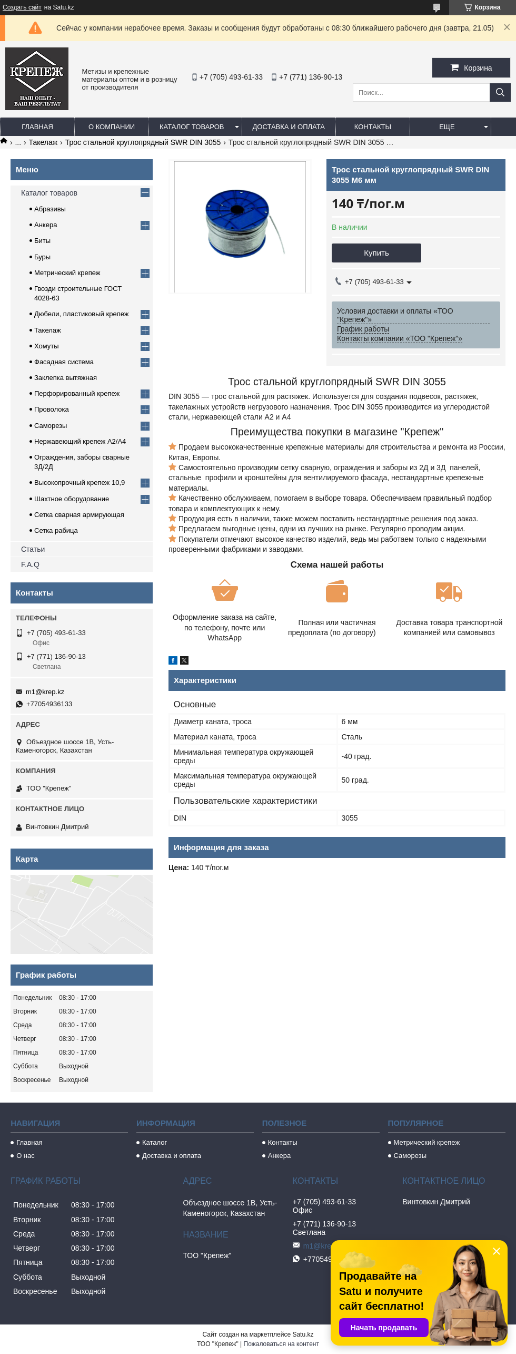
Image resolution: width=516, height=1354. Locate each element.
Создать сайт (22, 7)
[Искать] (500, 92)
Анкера (45, 225)
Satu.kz (302, 1334)
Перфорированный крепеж (77, 393)
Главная (37, 127)
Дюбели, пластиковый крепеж (81, 314)
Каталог (154, 1142)
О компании (111, 127)
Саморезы (50, 426)
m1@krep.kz (45, 692)
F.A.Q (30, 564)
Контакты (372, 127)
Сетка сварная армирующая (79, 515)
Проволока (51, 409)
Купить (376, 252)
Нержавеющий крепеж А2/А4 (80, 441)
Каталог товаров (192, 127)
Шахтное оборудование (71, 499)
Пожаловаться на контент (281, 1344)
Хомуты (46, 346)
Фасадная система (64, 362)
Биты (42, 241)
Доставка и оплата (289, 127)
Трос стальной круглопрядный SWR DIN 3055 (143, 142)
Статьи (33, 549)
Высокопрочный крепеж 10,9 (79, 482)
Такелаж (43, 142)
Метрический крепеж (67, 273)
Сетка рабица (56, 530)
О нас (25, 1156)
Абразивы (50, 209)
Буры (42, 257)
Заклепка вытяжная (65, 378)
